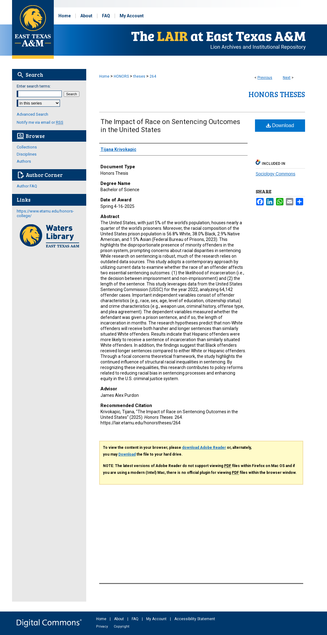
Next (287, 77)
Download (280, 125)
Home (104, 76)
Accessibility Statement (194, 619)
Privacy (102, 626)
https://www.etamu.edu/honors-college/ (45, 213)
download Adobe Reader (204, 447)
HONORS (121, 76)
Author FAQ (27, 186)
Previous (264, 77)
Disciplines (26, 154)
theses (139, 76)
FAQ (135, 619)
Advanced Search (32, 114)
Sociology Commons (275, 173)
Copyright (121, 626)
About (119, 619)
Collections (27, 147)
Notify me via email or (40, 122)
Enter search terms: (34, 86)
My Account (157, 619)
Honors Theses (276, 94)
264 (153, 76)
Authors (24, 161)
